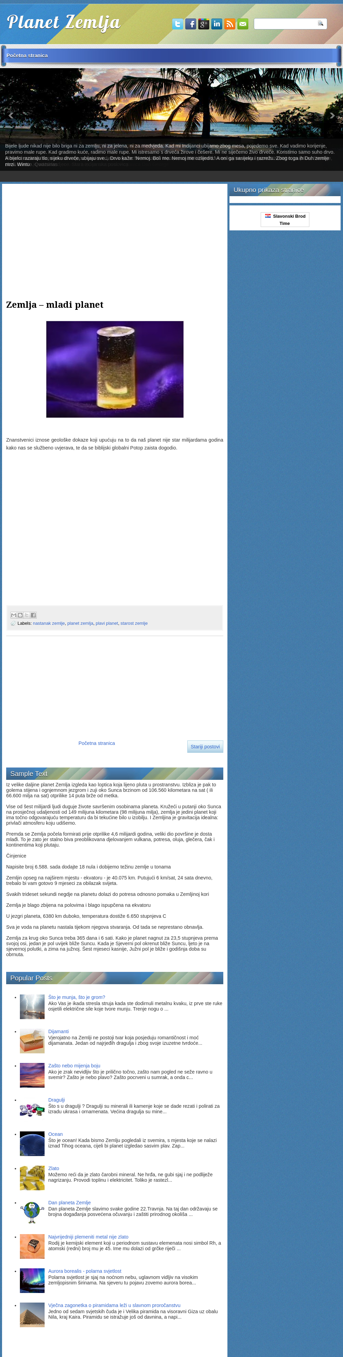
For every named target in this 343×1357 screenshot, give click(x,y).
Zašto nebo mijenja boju (74, 1065)
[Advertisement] (114, 236)
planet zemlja (80, 623)
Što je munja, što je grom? (76, 997)
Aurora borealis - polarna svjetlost (84, 1271)
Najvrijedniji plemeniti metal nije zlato (88, 1237)
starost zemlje (133, 623)
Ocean (55, 1134)
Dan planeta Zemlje (69, 1202)
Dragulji (56, 1100)
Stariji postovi (205, 746)
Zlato (53, 1168)
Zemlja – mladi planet (55, 305)
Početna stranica (27, 55)
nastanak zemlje (49, 623)
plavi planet (107, 623)
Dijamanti (58, 1031)
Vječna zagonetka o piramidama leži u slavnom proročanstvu (114, 1305)
